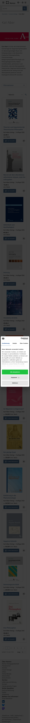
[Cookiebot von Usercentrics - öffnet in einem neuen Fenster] (21, 339)
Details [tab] (15, 343)
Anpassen (15, 377)
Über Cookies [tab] (24, 343)
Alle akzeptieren (15, 372)
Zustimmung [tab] (6, 343)
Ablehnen (15, 383)
